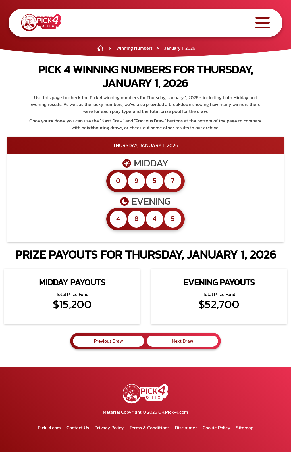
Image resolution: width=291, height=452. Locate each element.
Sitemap (244, 427)
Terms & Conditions (149, 427)
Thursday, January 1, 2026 (145, 145)
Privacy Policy (109, 427)
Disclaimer (186, 427)
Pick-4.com (49, 427)
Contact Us (77, 427)
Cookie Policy (216, 427)
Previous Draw (108, 341)
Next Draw (182, 341)
